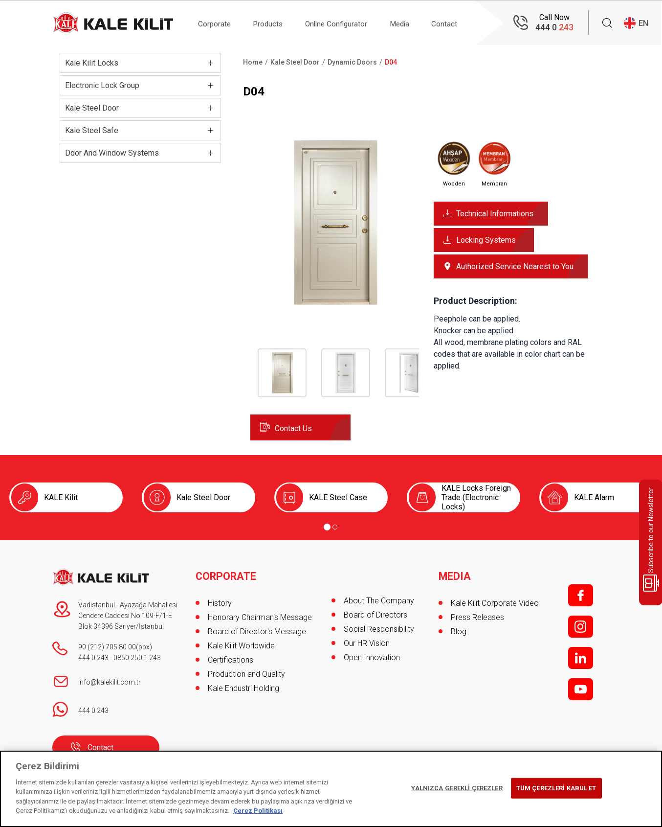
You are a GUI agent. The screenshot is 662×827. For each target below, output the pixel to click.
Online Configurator (345, 22)
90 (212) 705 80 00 (107, 647)
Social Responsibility (379, 629)
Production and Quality (246, 671)
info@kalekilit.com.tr (109, 682)
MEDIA (455, 574)
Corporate (216, 22)
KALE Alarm (594, 497)
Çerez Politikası (258, 810)
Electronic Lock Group (102, 85)
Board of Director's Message (257, 629)
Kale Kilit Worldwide (241, 643)
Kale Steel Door (92, 108)
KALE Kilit (61, 497)
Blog (458, 629)
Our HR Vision (367, 643)
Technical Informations (494, 213)
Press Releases (477, 615)
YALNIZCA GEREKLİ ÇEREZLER (456, 788)
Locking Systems (486, 240)
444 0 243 (93, 658)
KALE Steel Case (338, 497)
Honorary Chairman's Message (260, 615)
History (220, 600)
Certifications (230, 657)
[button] (334, 304)
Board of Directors (375, 615)
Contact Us (293, 428)
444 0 (554, 27)
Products (272, 22)
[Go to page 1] (327, 527)
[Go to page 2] (334, 527)
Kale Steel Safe (91, 130)
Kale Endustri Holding (243, 685)
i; (580, 626)
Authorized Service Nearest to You (515, 266)
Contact (461, 22)
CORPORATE (227, 574)
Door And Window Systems (112, 153)
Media (413, 22)
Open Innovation (372, 657)
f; (580, 595)
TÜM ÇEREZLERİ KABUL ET (556, 788)
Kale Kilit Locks (91, 63)
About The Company (379, 600)
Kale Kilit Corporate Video (495, 600)
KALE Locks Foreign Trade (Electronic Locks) (476, 497)
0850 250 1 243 (137, 658)
